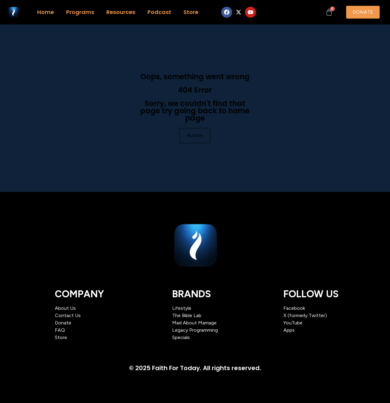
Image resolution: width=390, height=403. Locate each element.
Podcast (159, 12)
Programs (80, 12)
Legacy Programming (195, 330)
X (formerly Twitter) (305, 315)
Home (45, 12)
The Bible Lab (186, 315)
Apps (289, 330)
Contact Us (68, 315)
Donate (63, 323)
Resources (120, 12)
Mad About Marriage (194, 323)
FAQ (60, 330)
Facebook (294, 308)
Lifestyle (181, 308)
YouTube (293, 323)
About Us (65, 308)
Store (190, 12)
